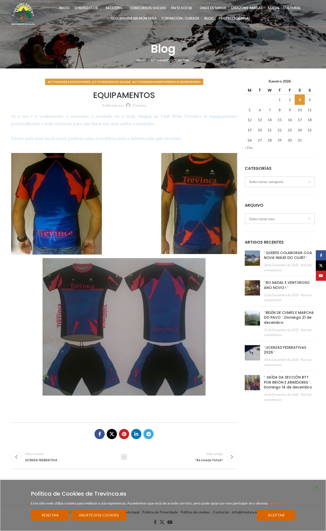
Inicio (141, 60)
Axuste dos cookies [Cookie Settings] (99, 515)
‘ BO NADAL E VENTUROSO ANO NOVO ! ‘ (287, 285)
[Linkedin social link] (136, 434)
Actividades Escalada (111, 82)
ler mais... (276, 503)
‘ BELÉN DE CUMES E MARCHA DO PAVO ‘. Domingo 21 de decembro (289, 317)
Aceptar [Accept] (276, 515)
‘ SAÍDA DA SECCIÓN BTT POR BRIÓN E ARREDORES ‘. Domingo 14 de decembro (288, 382)
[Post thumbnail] (252, 261)
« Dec (249, 147)
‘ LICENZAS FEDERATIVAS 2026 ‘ (285, 350)
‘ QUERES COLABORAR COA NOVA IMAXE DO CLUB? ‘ (288, 255)
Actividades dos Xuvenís (170, 60)
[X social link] (112, 434)
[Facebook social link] (99, 434)
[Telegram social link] (148, 434)
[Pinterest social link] (124, 434)
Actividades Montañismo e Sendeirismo (166, 82)
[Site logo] (23, 13)
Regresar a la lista (124, 457)
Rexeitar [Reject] (50, 515)
